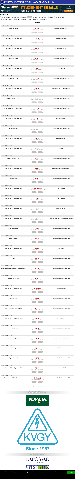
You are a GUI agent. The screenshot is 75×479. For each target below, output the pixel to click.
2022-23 (19, 17)
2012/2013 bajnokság (33, 19)
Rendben (71, 472)
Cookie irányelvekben (27, 472)
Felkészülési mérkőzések (20, 19)
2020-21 (30, 17)
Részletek (34, 32)
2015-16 (57, 17)
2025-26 (3, 17)
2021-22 (24, 17)
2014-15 (62, 17)
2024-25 (8, 17)
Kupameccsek (43, 19)
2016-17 (51, 17)
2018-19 (41, 17)
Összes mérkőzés (37, 386)
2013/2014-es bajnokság (7, 19)
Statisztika (40, 32)
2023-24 (14, 17)
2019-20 (35, 17)
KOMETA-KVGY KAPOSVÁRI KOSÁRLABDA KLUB (29, 2)
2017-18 (46, 17)
